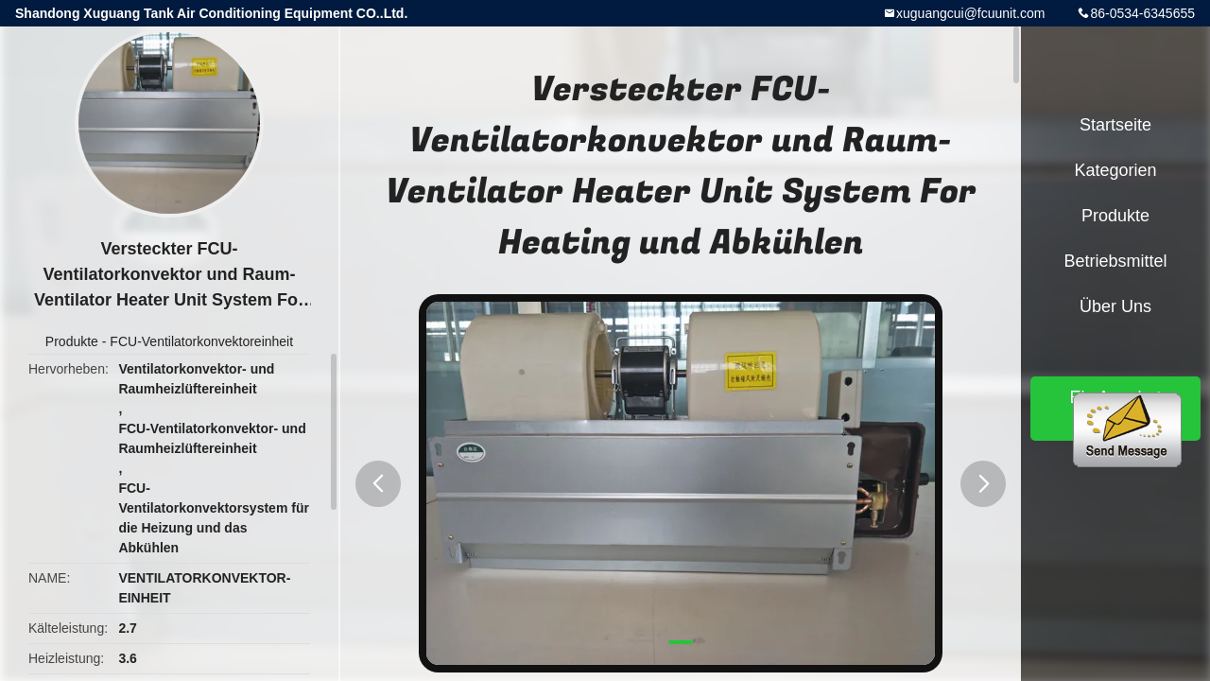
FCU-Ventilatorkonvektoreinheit (201, 341)
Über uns (1115, 306)
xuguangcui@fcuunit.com (970, 13)
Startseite (1115, 124)
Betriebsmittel (1115, 261)
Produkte (71, 341)
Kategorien (1115, 170)
